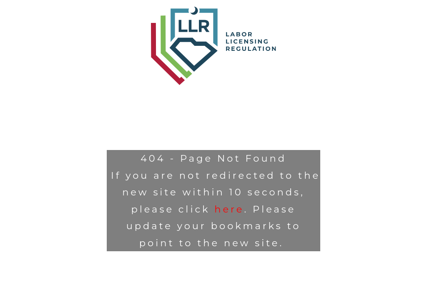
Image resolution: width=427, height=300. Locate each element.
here (229, 209)
